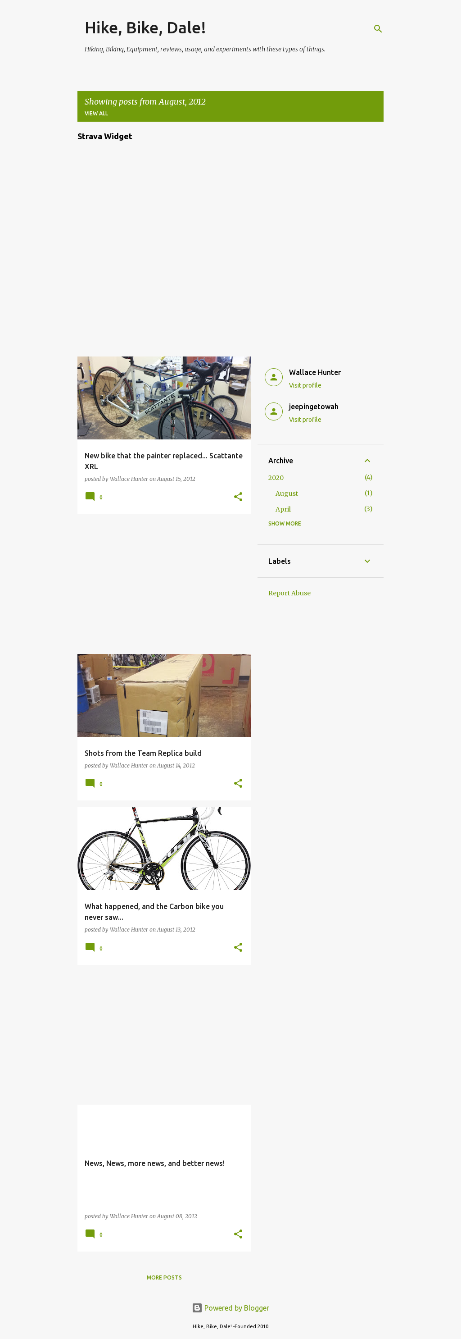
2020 (276, 478)
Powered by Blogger (230, 1308)
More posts (164, 1277)
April (283, 509)
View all (96, 113)
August (287, 493)
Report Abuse (289, 593)
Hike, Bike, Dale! (145, 27)
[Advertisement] (160, 584)
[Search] (378, 29)
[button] (238, 497)
